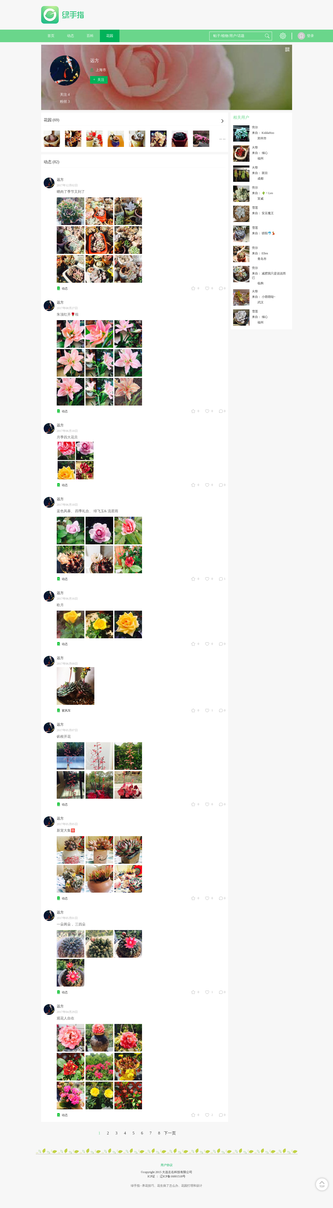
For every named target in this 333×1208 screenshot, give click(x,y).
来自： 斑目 (260, 173)
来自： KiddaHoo (263, 133)
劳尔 (255, 127)
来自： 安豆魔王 (263, 213)
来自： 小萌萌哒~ (264, 297)
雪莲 (255, 207)
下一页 (170, 1133)
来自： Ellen (260, 253)
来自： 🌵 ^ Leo (262, 193)
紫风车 (66, 710)
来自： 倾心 (260, 153)
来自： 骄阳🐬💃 (263, 233)
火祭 (255, 147)
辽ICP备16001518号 (173, 1176)
